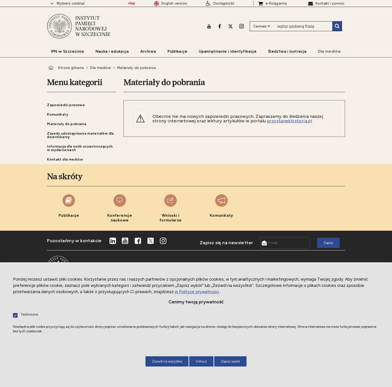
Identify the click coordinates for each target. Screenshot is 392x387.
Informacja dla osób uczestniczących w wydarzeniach (80, 148)
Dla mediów (100, 67)
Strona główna (71, 67)
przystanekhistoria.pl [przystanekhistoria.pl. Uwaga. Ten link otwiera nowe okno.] (289, 121)
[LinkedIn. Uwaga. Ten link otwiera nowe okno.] (112, 241)
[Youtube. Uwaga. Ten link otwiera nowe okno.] (209, 26)
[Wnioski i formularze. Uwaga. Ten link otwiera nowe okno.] (170, 208)
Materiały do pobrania (136, 67)
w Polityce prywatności (197, 291)
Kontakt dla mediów (65, 159)
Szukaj (337, 26)
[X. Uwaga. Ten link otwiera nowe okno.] (230, 26)
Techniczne (29, 314)
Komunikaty (57, 114)
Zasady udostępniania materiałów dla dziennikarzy (80, 135)
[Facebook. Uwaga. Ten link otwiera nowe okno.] (219, 26)
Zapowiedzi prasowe (66, 105)
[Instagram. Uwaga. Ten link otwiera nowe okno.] (241, 26)
